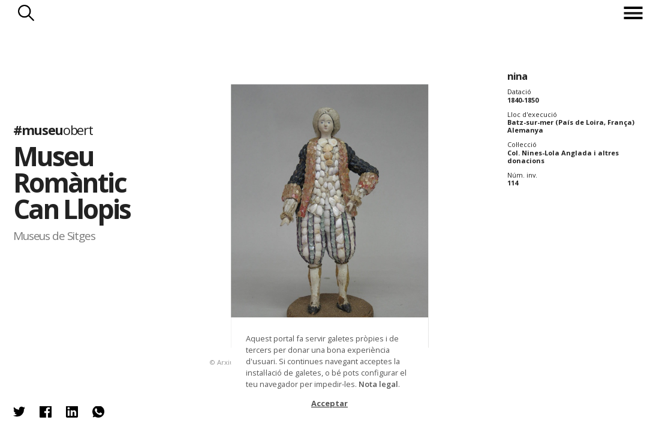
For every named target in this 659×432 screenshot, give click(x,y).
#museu (53, 130)
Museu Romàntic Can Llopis (72, 182)
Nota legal (378, 384)
